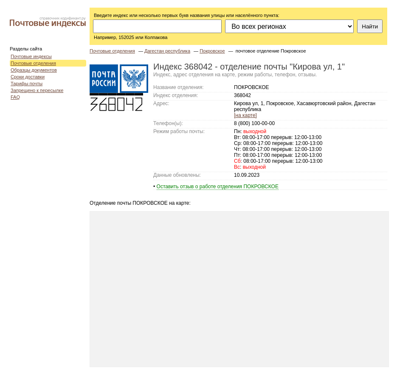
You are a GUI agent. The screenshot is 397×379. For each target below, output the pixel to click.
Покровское (212, 50)
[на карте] (245, 115)
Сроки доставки (28, 76)
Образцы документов (34, 69)
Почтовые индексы (31, 56)
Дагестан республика (167, 50)
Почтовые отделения (33, 63)
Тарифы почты (26, 83)
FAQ (15, 97)
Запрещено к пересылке (37, 90)
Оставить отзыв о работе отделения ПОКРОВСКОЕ (218, 187)
